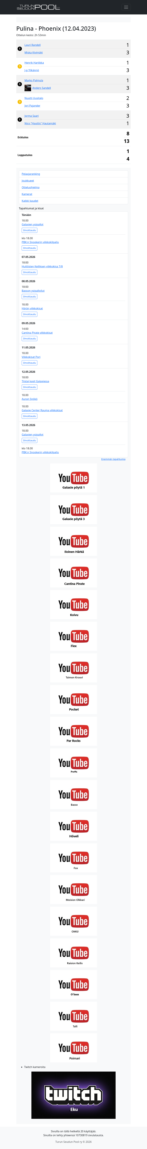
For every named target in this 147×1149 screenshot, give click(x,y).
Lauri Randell (33, 45)
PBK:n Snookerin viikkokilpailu (40, 242)
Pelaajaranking (31, 174)
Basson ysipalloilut (33, 290)
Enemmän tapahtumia (113, 459)
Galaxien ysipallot (32, 224)
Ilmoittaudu (29, 230)
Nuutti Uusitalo (34, 98)
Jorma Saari (32, 116)
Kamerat (27, 194)
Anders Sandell (41, 88)
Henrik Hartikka (34, 62)
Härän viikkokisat (32, 308)
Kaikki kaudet (30, 201)
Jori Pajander (32, 105)
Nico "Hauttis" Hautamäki (40, 123)
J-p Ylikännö (32, 70)
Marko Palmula (34, 80)
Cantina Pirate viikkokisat (37, 332)
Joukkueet (28, 180)
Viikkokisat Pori (31, 357)
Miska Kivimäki (34, 52)
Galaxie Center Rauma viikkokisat (42, 410)
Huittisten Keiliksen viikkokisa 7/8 (42, 266)
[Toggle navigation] (126, 7)
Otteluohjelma (30, 187)
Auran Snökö (29, 399)
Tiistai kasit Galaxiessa (35, 381)
